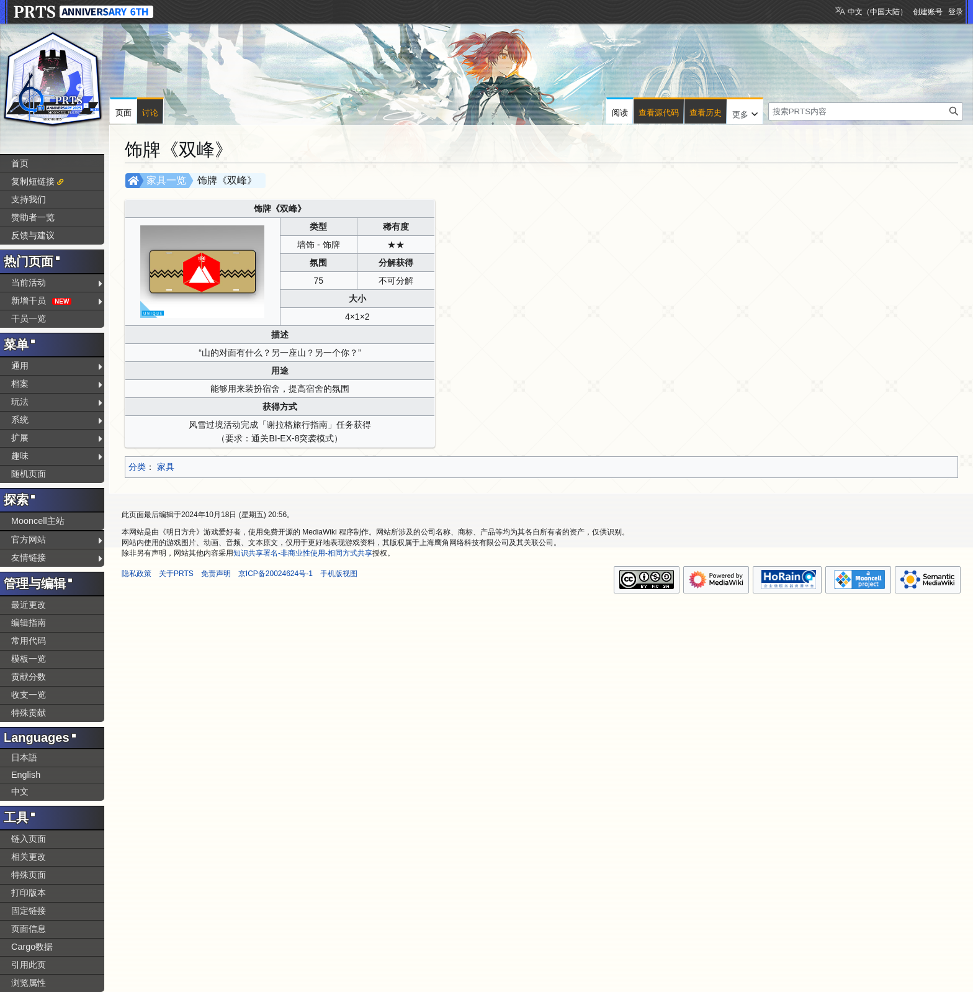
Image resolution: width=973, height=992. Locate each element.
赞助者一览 (33, 217)
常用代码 (28, 641)
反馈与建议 (33, 235)
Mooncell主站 (38, 521)
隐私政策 (136, 573)
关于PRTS (176, 573)
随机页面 (28, 474)
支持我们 (28, 199)
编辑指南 (28, 623)
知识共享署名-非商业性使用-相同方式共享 (302, 553)
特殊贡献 (28, 713)
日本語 (24, 757)
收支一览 (28, 695)
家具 (165, 467)
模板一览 (28, 659)
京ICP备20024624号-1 (275, 573)
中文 (20, 791)
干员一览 (28, 318)
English (25, 775)
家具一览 (166, 180)
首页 (20, 163)
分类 (137, 467)
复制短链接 (33, 181)
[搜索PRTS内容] (865, 111)
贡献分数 (28, 677)
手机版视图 (338, 573)
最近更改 (28, 605)
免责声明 (216, 573)
